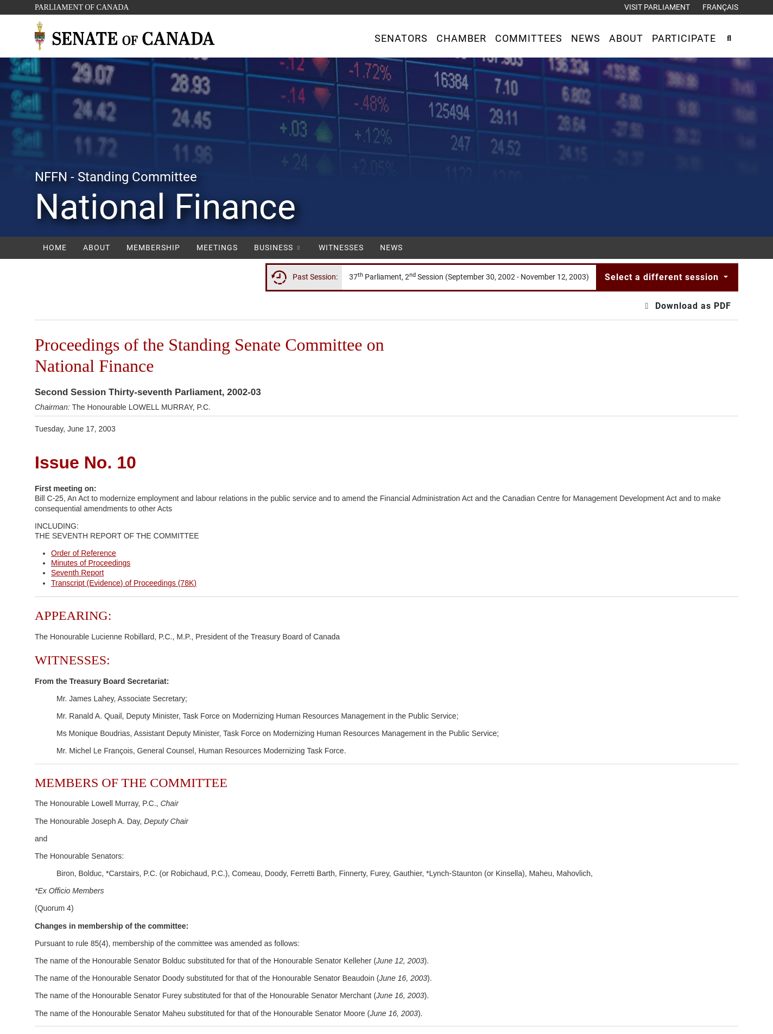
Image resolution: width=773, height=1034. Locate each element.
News (391, 247)
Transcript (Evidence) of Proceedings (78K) (124, 583)
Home (55, 247)
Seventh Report (77, 572)
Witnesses (341, 247)
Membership (153, 247)
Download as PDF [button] (686, 306)
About (96, 247)
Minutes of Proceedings (90, 563)
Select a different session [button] (663, 277)
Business (278, 247)
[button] (401, 38)
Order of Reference (83, 553)
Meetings (217, 247)
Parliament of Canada (81, 6)
